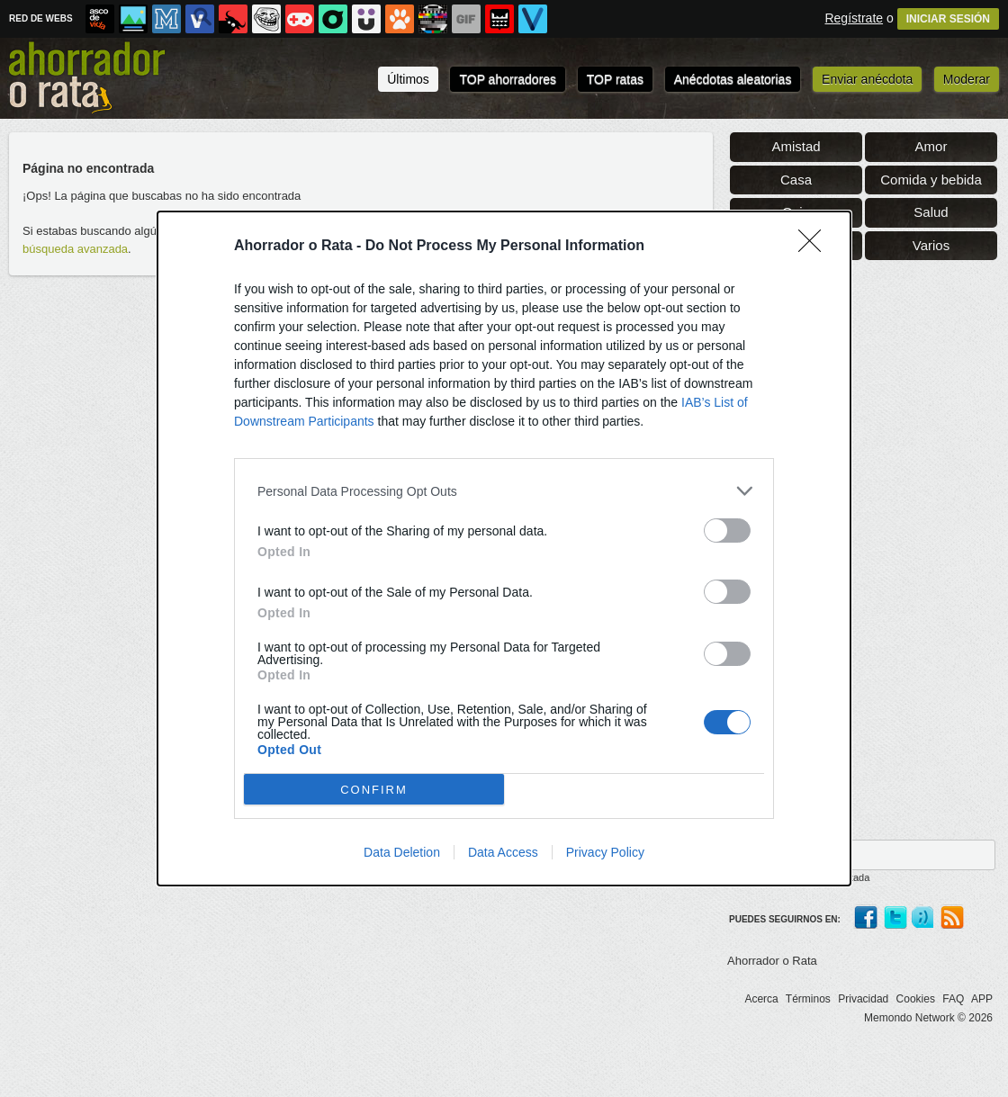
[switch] (727, 530)
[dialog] (504, 548)
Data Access (503, 852)
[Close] (815, 246)
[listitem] (504, 490)
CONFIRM (374, 789)
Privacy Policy (605, 852)
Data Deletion (402, 852)
